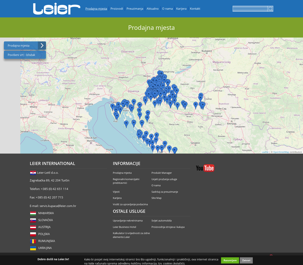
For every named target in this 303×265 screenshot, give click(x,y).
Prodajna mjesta (96, 8)
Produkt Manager (162, 172)
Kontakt (195, 8)
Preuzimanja (135, 8)
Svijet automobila (162, 220)
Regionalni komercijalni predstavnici (126, 181)
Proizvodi (117, 8)
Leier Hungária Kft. (57, 8)
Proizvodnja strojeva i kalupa (168, 227)
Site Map (157, 198)
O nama (167, 8)
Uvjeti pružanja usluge (164, 179)
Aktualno (153, 8)
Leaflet (265, 151)
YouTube (205, 168)
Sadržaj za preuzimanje (165, 191)
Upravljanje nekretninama (128, 220)
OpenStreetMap (281, 151)
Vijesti (116, 191)
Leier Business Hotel (124, 227)
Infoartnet (271, 257)
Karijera (181, 8)
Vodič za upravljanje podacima (130, 204)
